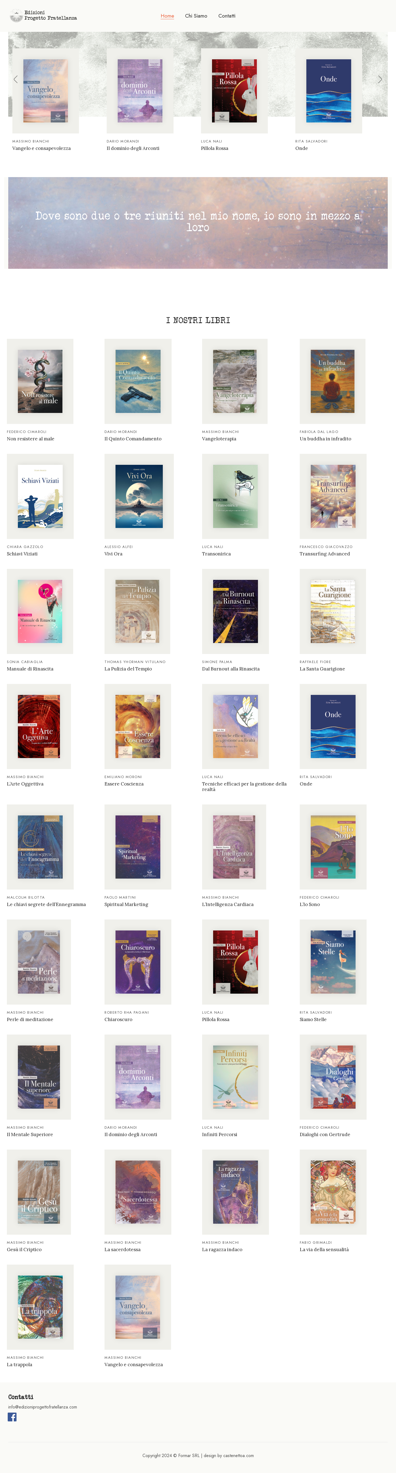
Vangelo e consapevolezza (41, 148)
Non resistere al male (30, 438)
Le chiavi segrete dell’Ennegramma (46, 904)
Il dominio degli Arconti (133, 148)
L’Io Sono (310, 904)
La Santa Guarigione (322, 669)
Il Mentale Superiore (30, 1134)
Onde (301, 148)
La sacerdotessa (123, 1249)
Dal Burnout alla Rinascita (231, 669)
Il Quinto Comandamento (133, 438)
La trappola (19, 1364)
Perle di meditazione (30, 1019)
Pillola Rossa (214, 148)
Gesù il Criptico (24, 1249)
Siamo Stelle (313, 1019)
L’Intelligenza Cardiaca (228, 904)
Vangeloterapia (219, 438)
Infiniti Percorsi (219, 1134)
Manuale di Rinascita (30, 669)
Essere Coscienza (124, 784)
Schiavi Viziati (22, 554)
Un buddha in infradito (325, 438)
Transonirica (216, 554)
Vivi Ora (113, 554)
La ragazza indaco (222, 1249)
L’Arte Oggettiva (25, 784)
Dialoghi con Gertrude (325, 1134)
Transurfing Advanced (325, 554)
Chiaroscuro (118, 1019)
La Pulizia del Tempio (128, 669)
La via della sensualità (324, 1249)
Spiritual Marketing (126, 904)
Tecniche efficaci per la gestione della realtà (244, 786)
